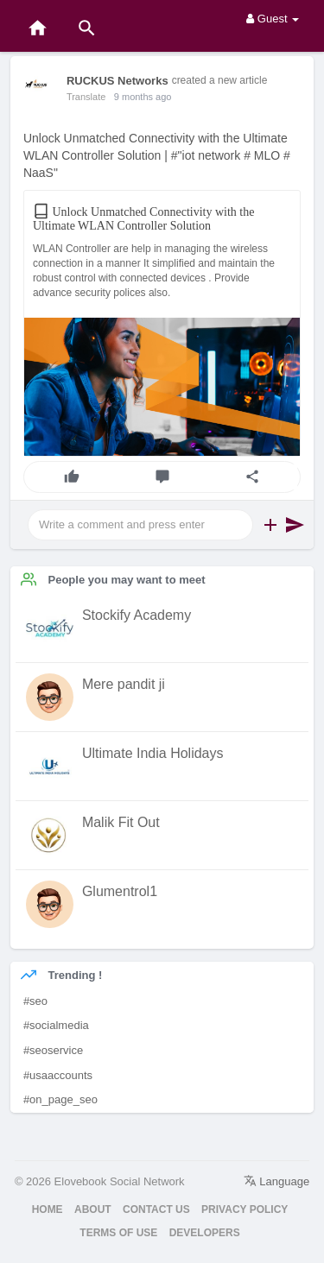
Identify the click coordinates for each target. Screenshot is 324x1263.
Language (276, 1181)
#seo (35, 1001)
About (92, 1209)
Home (47, 1209)
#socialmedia (56, 1025)
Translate (86, 97)
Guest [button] (272, 18)
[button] (270, 525)
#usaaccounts (57, 1075)
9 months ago (143, 97)
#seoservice (53, 1050)
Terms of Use (118, 1233)
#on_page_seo (60, 1099)
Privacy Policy (244, 1209)
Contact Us (156, 1209)
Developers (204, 1233)
